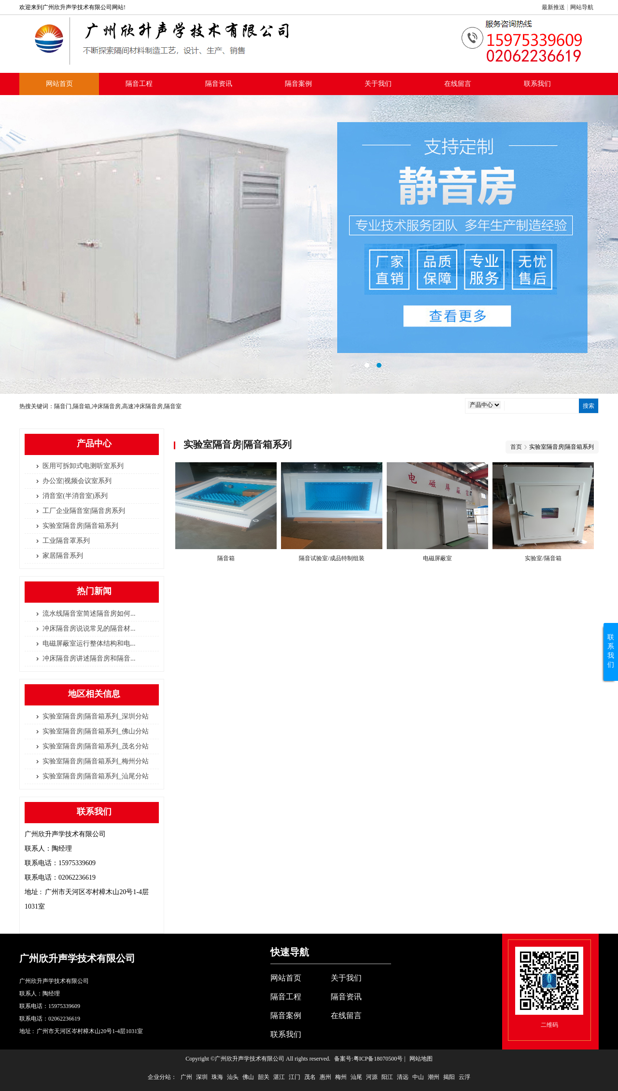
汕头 (233, 1077)
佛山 (248, 1077)
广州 (186, 1077)
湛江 (279, 1077)
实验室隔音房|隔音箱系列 (80, 525)
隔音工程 (139, 83)
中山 (418, 1077)
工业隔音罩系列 (66, 540)
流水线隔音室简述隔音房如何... (89, 613)
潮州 (433, 1077)
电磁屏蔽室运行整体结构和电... (89, 643)
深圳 (202, 1077)
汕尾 (356, 1077)
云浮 (464, 1077)
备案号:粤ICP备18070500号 (368, 1058)
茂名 (310, 1077)
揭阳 (449, 1077)
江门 (294, 1077)
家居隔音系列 (62, 555)
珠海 (217, 1077)
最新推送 (553, 7)
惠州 (325, 1077)
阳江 (387, 1077)
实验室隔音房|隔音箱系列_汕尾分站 (95, 776)
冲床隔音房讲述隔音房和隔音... (89, 658)
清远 (402, 1077)
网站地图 (421, 1058)
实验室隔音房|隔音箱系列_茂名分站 (95, 746)
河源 (372, 1077)
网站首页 (59, 83)
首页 (516, 446)
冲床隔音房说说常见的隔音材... (89, 628)
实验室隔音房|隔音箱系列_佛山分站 (95, 731)
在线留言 (457, 83)
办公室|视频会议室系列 (77, 480)
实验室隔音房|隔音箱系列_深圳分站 (95, 716)
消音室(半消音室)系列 (75, 495)
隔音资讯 (218, 83)
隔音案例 (298, 83)
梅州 (341, 1077)
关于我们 (378, 83)
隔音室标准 (309, 244)
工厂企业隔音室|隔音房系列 (83, 510)
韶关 (263, 1077)
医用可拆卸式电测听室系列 (83, 466)
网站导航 (581, 7)
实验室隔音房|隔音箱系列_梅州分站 (95, 761)
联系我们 (537, 83)
